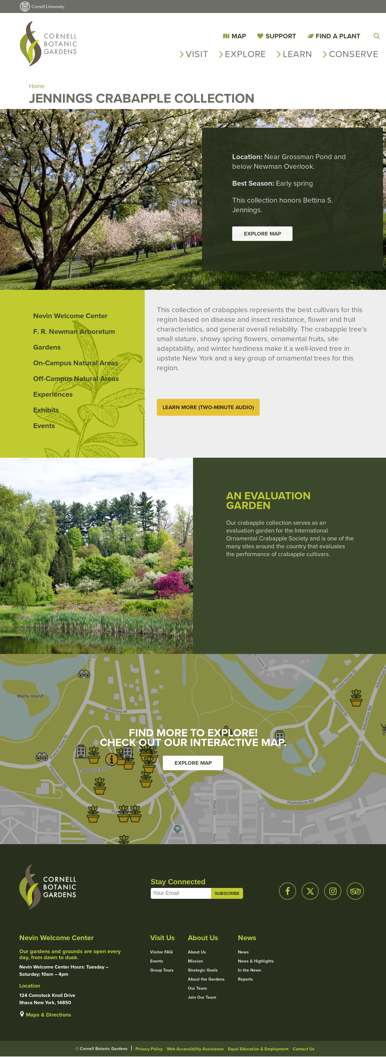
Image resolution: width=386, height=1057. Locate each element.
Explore (245, 54)
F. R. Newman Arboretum (74, 331)
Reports (245, 980)
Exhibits (46, 410)
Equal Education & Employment (258, 1049)
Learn (297, 54)
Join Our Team (202, 998)
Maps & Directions (48, 1015)
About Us (197, 953)
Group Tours (162, 971)
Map (239, 36)
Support (281, 36)
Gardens (47, 347)
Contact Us (304, 1049)
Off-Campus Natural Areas (76, 378)
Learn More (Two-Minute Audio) (208, 408)
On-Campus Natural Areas (75, 363)
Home (37, 86)
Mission (195, 962)
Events (44, 426)
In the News (249, 971)
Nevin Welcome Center (70, 316)
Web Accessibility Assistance (195, 1049)
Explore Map (262, 234)
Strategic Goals (203, 971)
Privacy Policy (149, 1049)
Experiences (53, 394)
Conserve (353, 54)
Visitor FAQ (161, 953)
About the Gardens (206, 980)
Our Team (197, 989)
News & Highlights (256, 962)
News (243, 953)
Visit (197, 54)
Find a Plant (338, 36)
